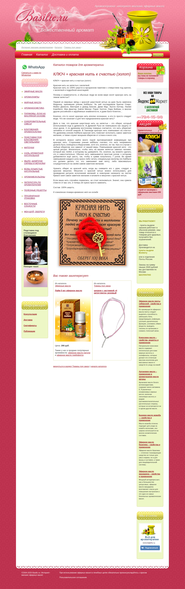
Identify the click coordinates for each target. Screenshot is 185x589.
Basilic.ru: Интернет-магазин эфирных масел (36, 574)
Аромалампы (31, 97)
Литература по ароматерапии (32, 183)
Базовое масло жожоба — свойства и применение (150, 417)
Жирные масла (32, 102)
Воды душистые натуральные (33, 170)
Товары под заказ (102, 286)
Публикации (29, 331)
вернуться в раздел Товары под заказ (71, 366)
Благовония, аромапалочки (32, 130)
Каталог (42, 54)
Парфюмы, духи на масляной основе (35, 114)
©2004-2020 (27, 573)
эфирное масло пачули (79, 353)
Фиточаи (29, 147)
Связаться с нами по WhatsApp (33, 72)
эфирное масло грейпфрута (70, 355)
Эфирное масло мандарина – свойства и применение (149, 474)
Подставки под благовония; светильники (33, 139)
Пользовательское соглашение (73, 577)
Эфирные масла (33, 91)
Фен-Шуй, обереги (34, 211)
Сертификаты (30, 325)
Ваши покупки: (145, 73)
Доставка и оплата (65, 54)
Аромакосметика (34, 108)
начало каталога (99, 366)
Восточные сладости (30, 205)
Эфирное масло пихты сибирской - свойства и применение (150, 303)
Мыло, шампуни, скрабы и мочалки (34, 162)
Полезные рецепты (35, 190)
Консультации (30, 314)
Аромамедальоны (34, 177)
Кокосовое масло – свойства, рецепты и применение (149, 340)
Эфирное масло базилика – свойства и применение (149, 444)
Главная (27, 54)
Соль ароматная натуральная (33, 154)
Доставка (28, 320)
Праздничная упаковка (32, 197)
